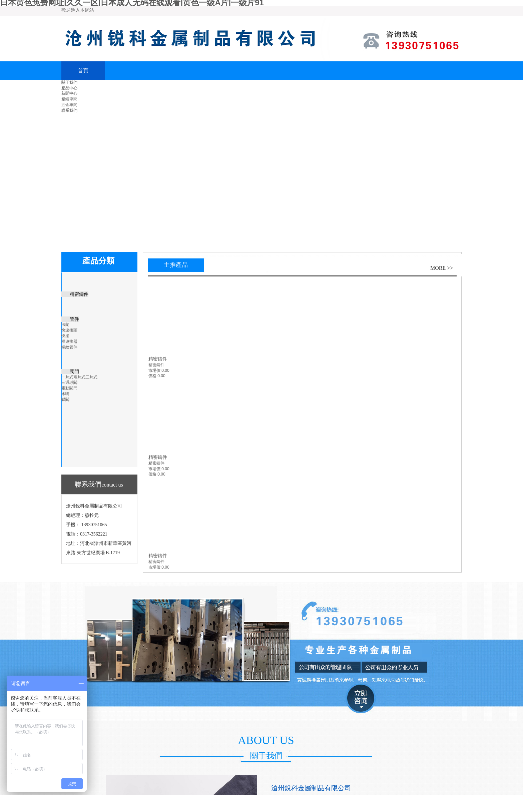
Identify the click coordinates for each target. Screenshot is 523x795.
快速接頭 (69, 330)
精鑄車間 (69, 99)
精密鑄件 (157, 358)
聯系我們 (69, 110)
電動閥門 (69, 388)
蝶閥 (65, 399)
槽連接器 (69, 341)
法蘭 (65, 324)
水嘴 (65, 393)
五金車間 (69, 104)
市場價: (154, 370)
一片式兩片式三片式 (79, 377)
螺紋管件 (69, 347)
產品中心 (69, 88)
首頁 (83, 70)
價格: (152, 375)
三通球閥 (69, 382)
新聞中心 (69, 93)
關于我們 (69, 82)
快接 (65, 335)
